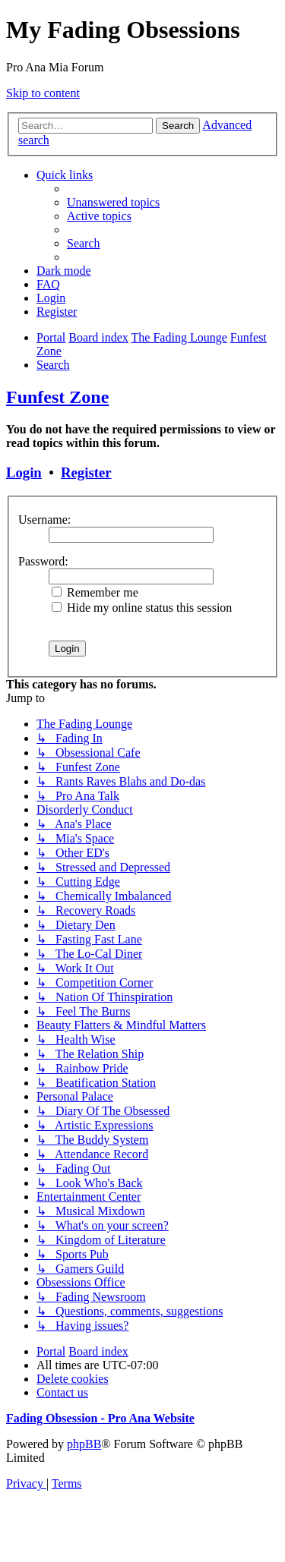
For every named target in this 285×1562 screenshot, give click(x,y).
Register (86, 472)
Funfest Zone (57, 397)
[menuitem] (113, 202)
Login (24, 472)
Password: (43, 561)
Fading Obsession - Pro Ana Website (100, 1418)
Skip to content (43, 93)
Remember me (95, 592)
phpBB (84, 1444)
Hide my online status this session (142, 607)
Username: (44, 519)
